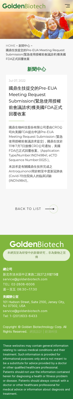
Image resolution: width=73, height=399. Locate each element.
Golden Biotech (36, 244)
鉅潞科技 (51, 331)
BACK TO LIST (36, 208)
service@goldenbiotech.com (25, 279)
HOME (10, 45)
